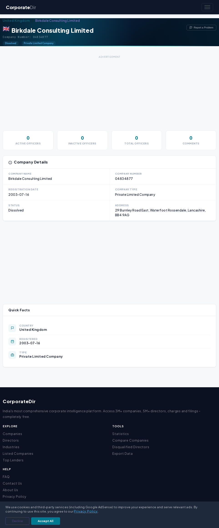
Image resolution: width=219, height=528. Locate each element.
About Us (10, 490)
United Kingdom (16, 20)
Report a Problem (201, 27)
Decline (17, 521)
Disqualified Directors (130, 447)
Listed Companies (18, 453)
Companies (12, 434)
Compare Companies (130, 440)
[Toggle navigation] (207, 7)
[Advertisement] (109, 91)
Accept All (45, 521)
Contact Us (12, 483)
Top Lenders (13, 460)
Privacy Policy (15, 496)
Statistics (120, 434)
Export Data (122, 453)
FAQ (6, 477)
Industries (11, 447)
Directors (11, 440)
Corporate (21, 7)
